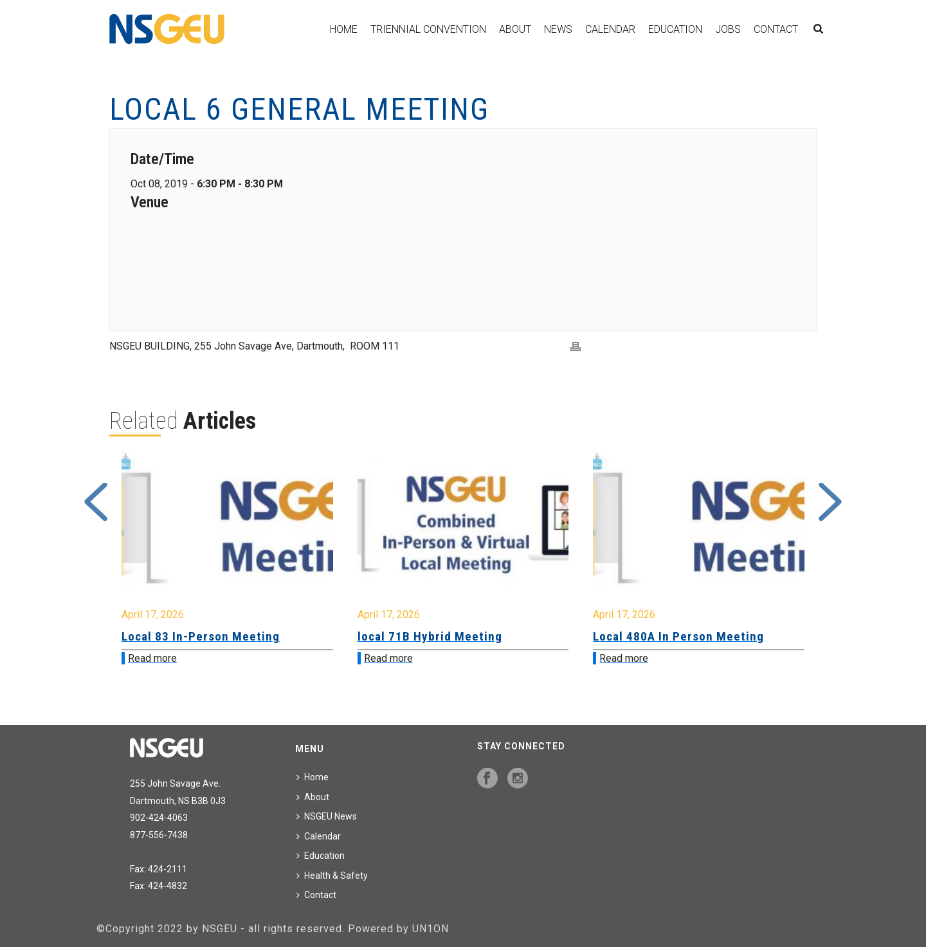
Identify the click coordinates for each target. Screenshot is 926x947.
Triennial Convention (428, 29)
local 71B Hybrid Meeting (430, 636)
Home (344, 29)
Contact (776, 29)
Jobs (728, 29)
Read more (152, 658)
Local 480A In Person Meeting (678, 636)
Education (675, 29)
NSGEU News (326, 816)
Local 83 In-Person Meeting (201, 636)
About (515, 29)
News (558, 29)
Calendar (610, 29)
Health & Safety (332, 875)
